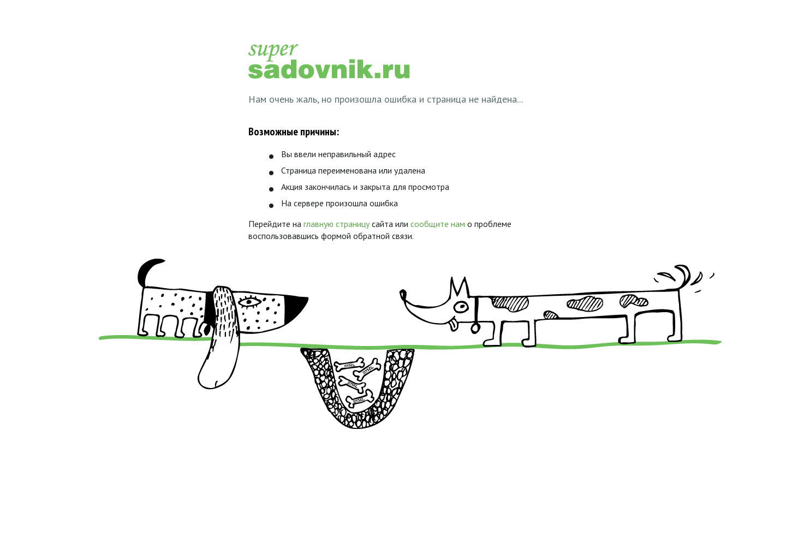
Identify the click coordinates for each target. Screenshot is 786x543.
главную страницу (336, 223)
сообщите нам (437, 223)
